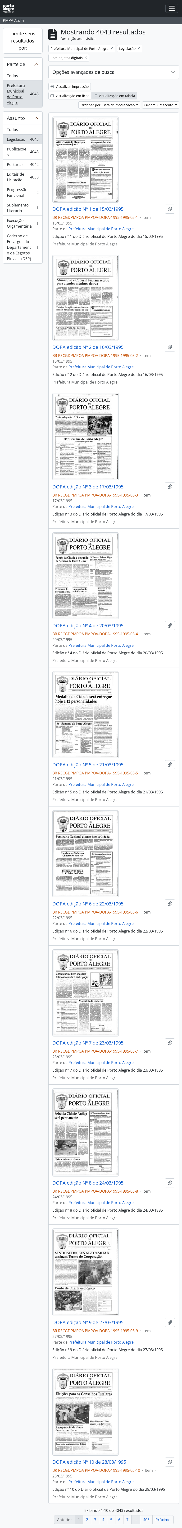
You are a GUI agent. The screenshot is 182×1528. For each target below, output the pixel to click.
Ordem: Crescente (159, 105)
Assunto (16, 118)
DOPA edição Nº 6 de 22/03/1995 (87, 904)
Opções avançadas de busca (83, 72)
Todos (12, 75)
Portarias (23, 165)
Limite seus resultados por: (22, 40)
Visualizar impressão (69, 86)
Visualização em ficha (70, 96)
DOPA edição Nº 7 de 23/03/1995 (87, 1043)
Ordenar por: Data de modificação (108, 105)
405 (146, 1519)
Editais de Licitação (23, 177)
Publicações (23, 151)
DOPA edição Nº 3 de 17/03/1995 (87, 487)
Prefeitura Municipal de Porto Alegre (23, 94)
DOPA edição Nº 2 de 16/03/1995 (87, 347)
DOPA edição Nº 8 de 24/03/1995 (87, 1183)
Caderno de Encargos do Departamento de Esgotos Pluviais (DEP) (23, 247)
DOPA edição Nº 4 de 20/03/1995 (87, 625)
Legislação (23, 140)
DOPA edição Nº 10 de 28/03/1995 (89, 1462)
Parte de (16, 64)
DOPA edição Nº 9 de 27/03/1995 (87, 1322)
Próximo (163, 1519)
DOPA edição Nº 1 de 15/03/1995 (87, 209)
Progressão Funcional (23, 192)
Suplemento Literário (23, 207)
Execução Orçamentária (23, 223)
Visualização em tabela (114, 96)
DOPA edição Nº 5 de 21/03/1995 (87, 765)
